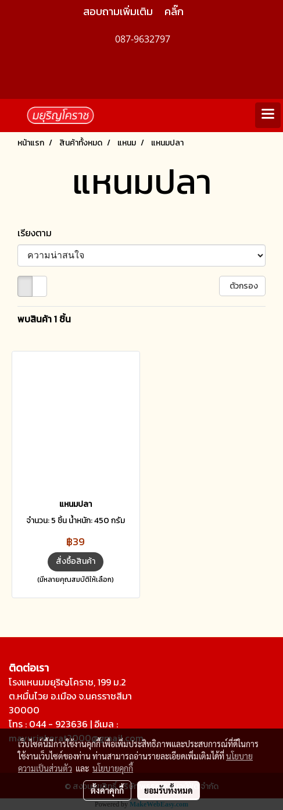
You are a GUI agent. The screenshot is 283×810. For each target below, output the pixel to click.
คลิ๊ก (174, 11)
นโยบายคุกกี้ (112, 768)
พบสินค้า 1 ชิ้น (44, 319)
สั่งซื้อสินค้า (75, 561)
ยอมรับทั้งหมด (168, 790)
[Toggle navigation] (268, 115)
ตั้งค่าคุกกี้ (107, 790)
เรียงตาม (38, 233)
